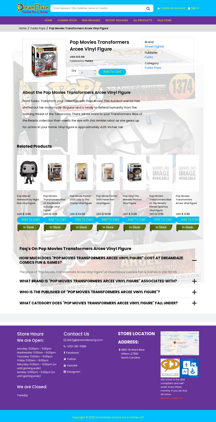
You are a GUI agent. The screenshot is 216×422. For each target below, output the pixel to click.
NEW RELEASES (91, 20)
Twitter (71, 359)
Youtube (72, 365)
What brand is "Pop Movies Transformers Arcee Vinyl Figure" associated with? (98, 281)
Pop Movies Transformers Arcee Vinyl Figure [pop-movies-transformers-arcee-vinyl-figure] (186, 199)
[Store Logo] (33, 8)
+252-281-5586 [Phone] (76, 346)
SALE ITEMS (164, 20)
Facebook (72, 353)
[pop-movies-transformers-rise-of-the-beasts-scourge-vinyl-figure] (55, 172)
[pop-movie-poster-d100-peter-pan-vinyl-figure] (108, 172)
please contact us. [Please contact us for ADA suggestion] (172, 398)
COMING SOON (67, 20)
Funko (149, 57)
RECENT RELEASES (116, 20)
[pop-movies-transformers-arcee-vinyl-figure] (187, 173)
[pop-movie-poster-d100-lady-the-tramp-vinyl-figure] (81, 172)
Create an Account (171, 8)
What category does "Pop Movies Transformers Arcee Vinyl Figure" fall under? (98, 303)
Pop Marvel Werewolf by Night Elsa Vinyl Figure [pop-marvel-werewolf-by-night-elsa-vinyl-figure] (28, 199)
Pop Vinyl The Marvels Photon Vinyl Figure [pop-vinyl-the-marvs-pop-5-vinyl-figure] (132, 199)
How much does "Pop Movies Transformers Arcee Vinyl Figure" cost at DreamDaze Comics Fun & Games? (101, 260)
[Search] (101, 8)
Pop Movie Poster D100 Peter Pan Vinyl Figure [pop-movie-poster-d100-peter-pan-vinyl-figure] (106, 199)
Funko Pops (38, 28)
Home (23, 28)
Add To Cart (112, 72)
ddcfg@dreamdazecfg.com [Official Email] (85, 340)
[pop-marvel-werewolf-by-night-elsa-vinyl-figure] (28, 172)
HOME (48, 20)
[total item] (87, 73)
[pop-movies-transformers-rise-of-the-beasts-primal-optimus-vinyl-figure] (161, 173)
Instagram (73, 372)
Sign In (193, 8)
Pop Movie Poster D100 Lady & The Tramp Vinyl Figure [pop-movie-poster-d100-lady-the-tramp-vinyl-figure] (81, 199)
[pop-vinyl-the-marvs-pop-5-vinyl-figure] (134, 172)
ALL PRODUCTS (142, 20)
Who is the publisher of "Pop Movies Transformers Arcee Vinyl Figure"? (89, 292)
